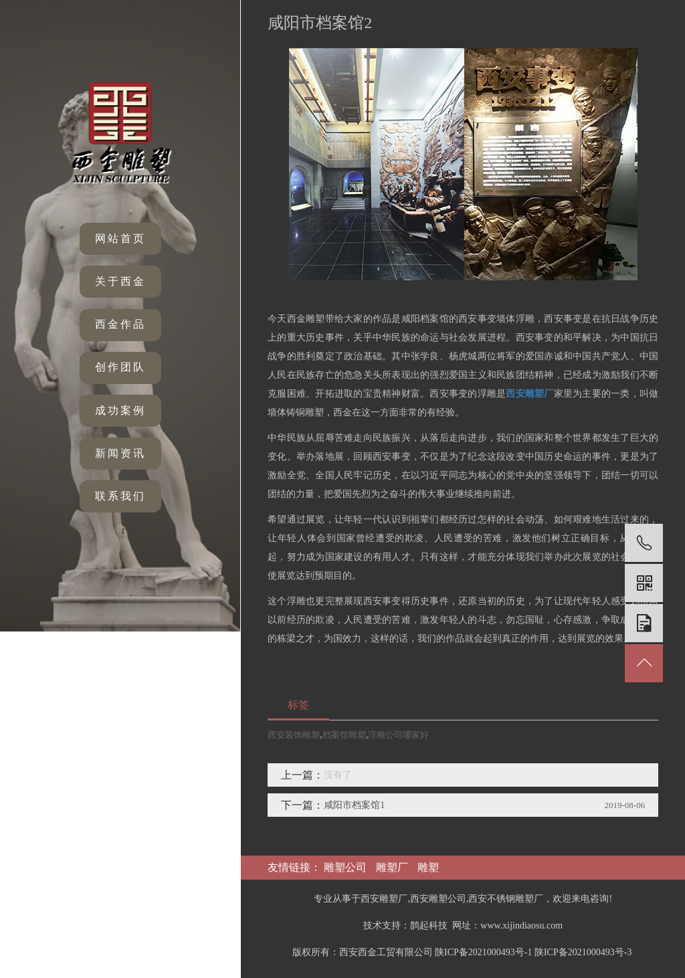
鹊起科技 (429, 925)
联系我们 (120, 496)
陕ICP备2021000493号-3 (582, 952)
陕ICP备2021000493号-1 (483, 952)
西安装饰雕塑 (294, 735)
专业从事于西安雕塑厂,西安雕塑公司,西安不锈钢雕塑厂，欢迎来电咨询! (463, 899)
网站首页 (120, 238)
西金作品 (120, 324)
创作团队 (120, 367)
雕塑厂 (392, 867)
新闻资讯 (120, 453)
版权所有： (315, 952)
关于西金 (120, 281)
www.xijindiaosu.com (521, 925)
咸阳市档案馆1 (354, 805)
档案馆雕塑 (344, 735)
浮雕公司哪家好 (398, 735)
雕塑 (428, 867)
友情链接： (296, 867)
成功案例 (120, 410)
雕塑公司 (345, 867)
